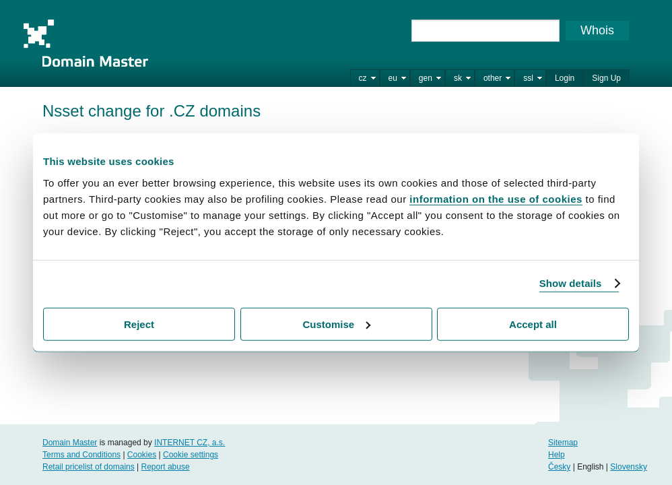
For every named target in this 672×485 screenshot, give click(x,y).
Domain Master (85, 43)
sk (458, 78)
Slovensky (628, 467)
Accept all (533, 323)
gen (425, 78)
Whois (597, 30)
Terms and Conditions (81, 454)
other (492, 78)
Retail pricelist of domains (88, 467)
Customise (336, 323)
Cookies (141, 454)
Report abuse (165, 467)
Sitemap (563, 442)
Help (556, 454)
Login (564, 78)
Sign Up (606, 78)
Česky (559, 467)
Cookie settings (190, 454)
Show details (570, 283)
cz (363, 78)
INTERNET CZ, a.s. (189, 442)
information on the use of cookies (495, 198)
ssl (528, 78)
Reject (139, 323)
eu (393, 78)
